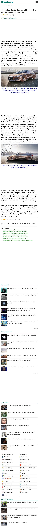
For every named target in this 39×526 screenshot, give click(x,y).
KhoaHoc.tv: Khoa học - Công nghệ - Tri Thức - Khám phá (8, 2)
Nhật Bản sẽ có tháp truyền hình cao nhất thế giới (14, 229)
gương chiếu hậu (31, 223)
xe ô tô (8, 223)
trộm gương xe (22, 223)
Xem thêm (35, 328)
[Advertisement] (19, 30)
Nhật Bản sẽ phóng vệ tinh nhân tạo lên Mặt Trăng (15, 231)
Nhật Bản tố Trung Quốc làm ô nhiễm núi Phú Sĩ (14, 238)
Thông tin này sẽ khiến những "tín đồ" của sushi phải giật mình (17, 240)
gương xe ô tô (14, 223)
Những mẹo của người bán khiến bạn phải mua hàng (15, 233)
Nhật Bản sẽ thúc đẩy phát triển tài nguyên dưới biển (15, 236)
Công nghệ (6, 18)
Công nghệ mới (12, 18)
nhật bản (3, 225)
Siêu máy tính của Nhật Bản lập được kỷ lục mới (14, 235)
